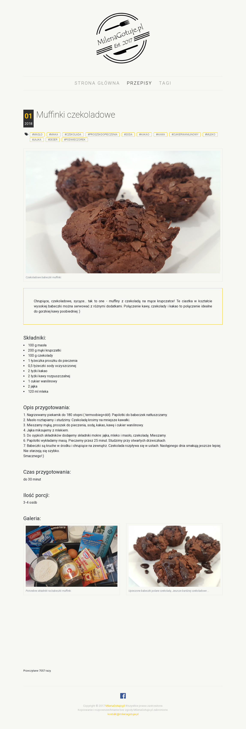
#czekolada (73, 134)
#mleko (210, 134)
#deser (52, 139)
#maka (53, 134)
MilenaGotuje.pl (115, 705)
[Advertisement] (123, 361)
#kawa (160, 134)
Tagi (165, 83)
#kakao (144, 134)
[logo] (123, 41)
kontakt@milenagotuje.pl (123, 714)
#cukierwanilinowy (185, 134)
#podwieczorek (75, 139)
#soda (128, 134)
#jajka (36, 139)
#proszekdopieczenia (102, 134)
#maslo (37, 134)
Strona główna (97, 83)
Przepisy (139, 83)
